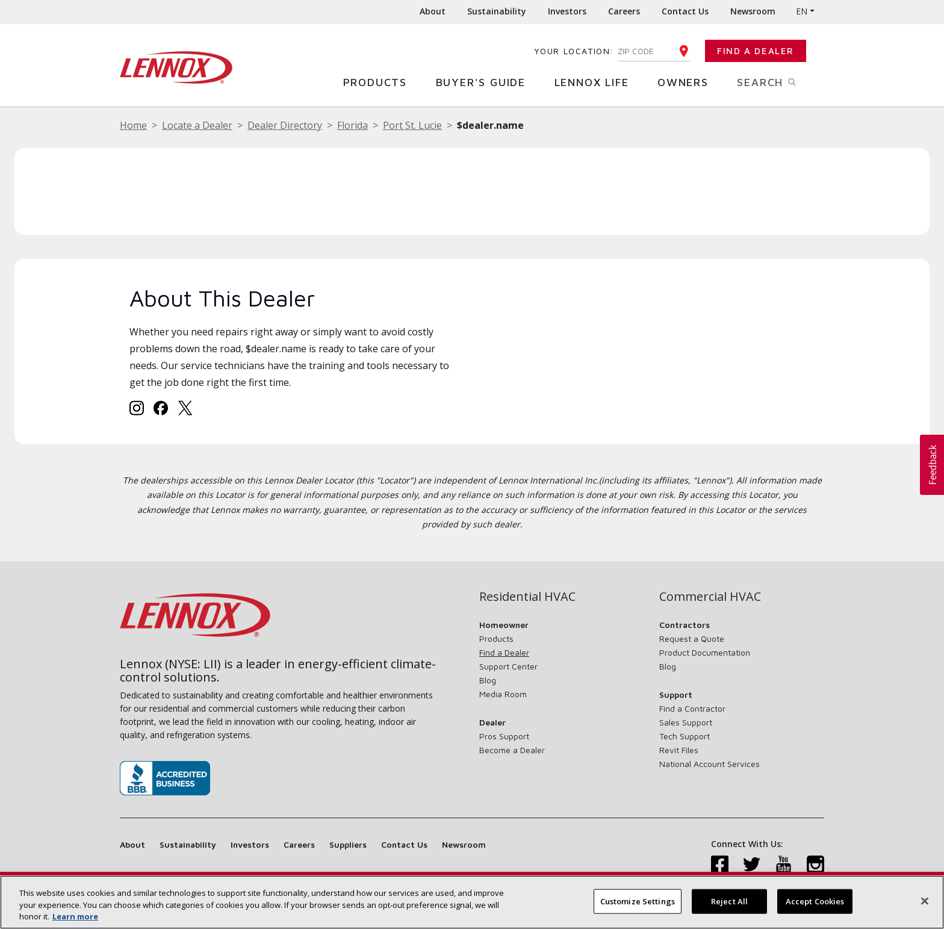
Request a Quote (691, 638)
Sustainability (496, 11)
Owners (687, 81)
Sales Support (685, 722)
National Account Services (709, 764)
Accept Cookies (815, 902)
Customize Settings (637, 902)
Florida (352, 125)
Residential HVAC (527, 596)
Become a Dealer (512, 750)
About (433, 11)
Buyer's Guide (485, 81)
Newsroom (752, 11)
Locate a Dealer (197, 125)
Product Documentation (704, 652)
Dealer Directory (284, 125)
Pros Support (504, 736)
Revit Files (678, 750)
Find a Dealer (755, 51)
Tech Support (684, 736)
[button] (932, 465)
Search (780, 81)
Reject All (729, 902)
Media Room (503, 694)
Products (379, 81)
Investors (567, 11)
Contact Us (685, 11)
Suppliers (348, 844)
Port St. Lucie (412, 125)
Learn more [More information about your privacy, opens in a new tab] (75, 918)
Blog (487, 680)
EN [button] (801, 11)
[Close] (924, 902)
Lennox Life (596, 81)
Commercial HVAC (710, 596)
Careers (624, 11)
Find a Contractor (692, 708)
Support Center (508, 666)
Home (133, 125)
